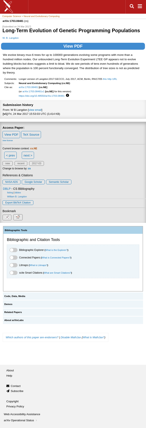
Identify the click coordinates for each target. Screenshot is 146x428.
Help (9, 375)
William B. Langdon (17, 196)
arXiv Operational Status (21, 420)
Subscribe (17, 391)
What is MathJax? (93, 337)
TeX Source (31, 134)
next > (27, 155)
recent (20, 163)
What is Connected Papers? (56, 257)
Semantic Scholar (59, 182)
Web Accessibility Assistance (22, 414)
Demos (8, 304)
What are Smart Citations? (57, 273)
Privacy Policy (15, 406)
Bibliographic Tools (16, 230)
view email (35, 109)
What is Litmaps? (38, 265)
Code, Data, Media (14, 296)
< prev (10, 155)
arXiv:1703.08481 (28, 87)
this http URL (110, 79)
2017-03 (36, 163)
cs (29, 168)
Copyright (12, 401)
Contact (16, 386)
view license (8, 140)
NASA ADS (11, 182)
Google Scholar (33, 182)
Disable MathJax (71, 337)
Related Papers (13, 312)
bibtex (18, 192)
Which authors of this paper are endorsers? (32, 337)
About (10, 370)
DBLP (7, 188)
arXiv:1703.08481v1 (33, 91)
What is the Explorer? (56, 250)
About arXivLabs (14, 320)
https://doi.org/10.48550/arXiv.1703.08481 (42, 95)
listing (10, 192)
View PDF (73, 46)
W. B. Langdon (11, 37)
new (7, 163)
